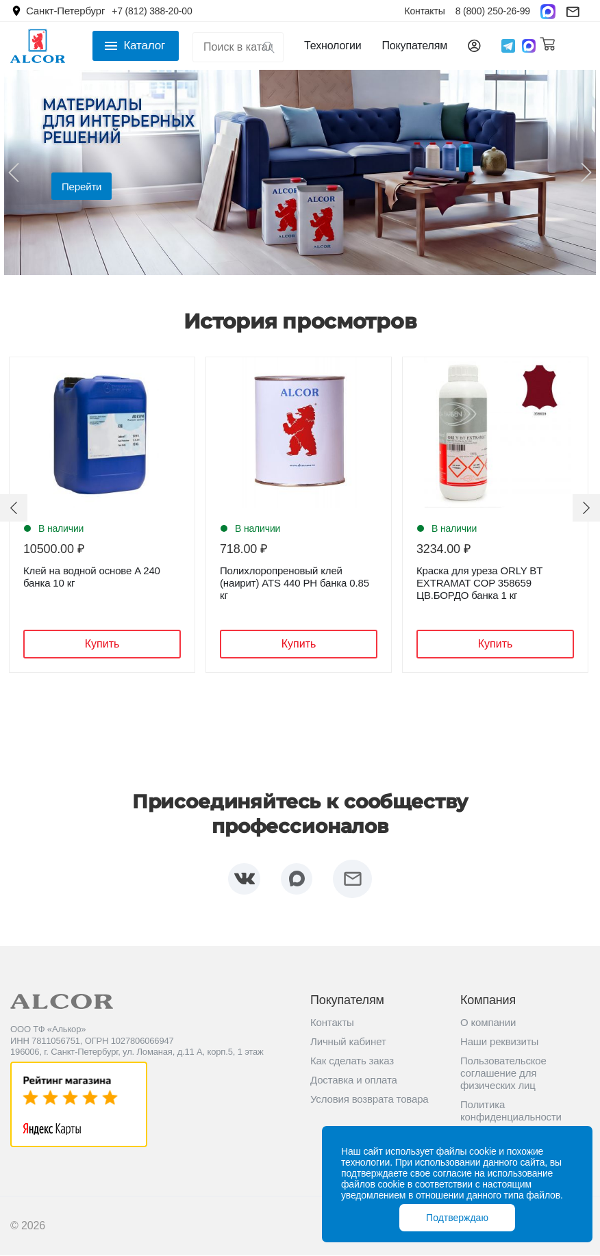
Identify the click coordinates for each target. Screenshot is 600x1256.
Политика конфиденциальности (511, 1111)
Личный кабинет (348, 1042)
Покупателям (414, 45)
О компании (488, 1023)
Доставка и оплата (353, 1080)
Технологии (332, 45)
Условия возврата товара (369, 1099)
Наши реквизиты (499, 1042)
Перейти (81, 186)
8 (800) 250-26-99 (492, 10)
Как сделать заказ (352, 1061)
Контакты (424, 10)
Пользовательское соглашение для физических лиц (503, 1073)
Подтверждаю (457, 1217)
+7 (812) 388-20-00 (152, 10)
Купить (102, 644)
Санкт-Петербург (65, 10)
